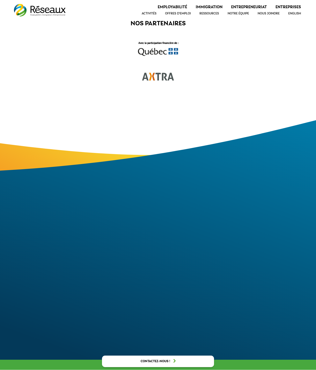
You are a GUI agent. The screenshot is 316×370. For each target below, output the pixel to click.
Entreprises (288, 7)
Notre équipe (238, 13)
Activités (149, 13)
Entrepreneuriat (249, 7)
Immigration (209, 7)
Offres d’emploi (178, 13)
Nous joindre (269, 13)
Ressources (209, 13)
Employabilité (172, 7)
